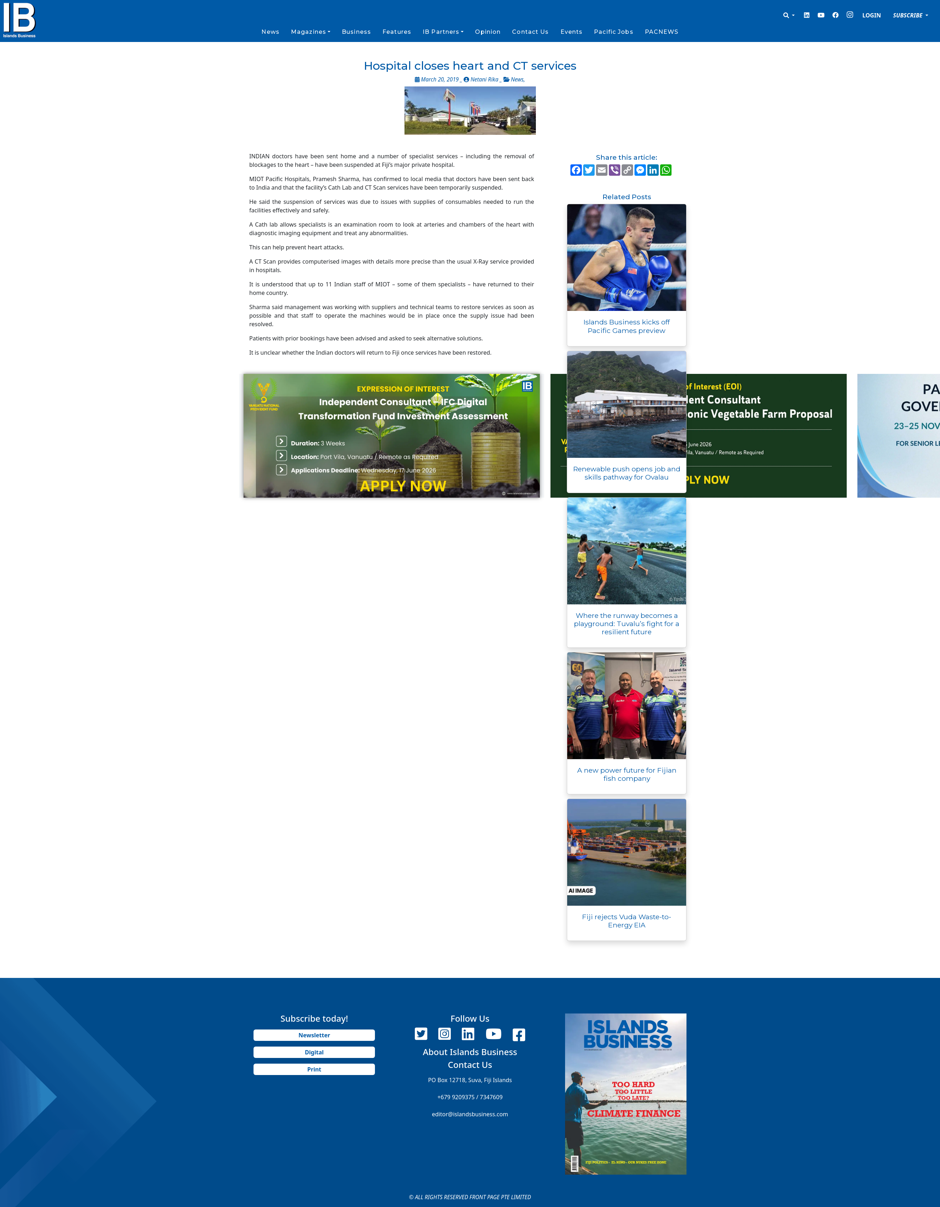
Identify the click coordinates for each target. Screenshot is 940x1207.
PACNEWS (662, 31)
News (270, 31)
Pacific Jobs (613, 31)
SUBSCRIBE (908, 15)
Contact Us (530, 31)
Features (396, 31)
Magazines (308, 31)
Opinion (488, 31)
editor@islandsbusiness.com (470, 1114)
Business (356, 31)
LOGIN (871, 15)
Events (571, 31)
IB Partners (441, 31)
